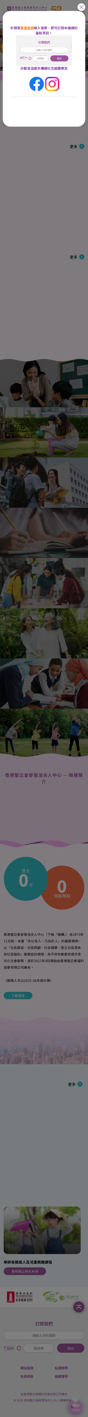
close (81, 7)
